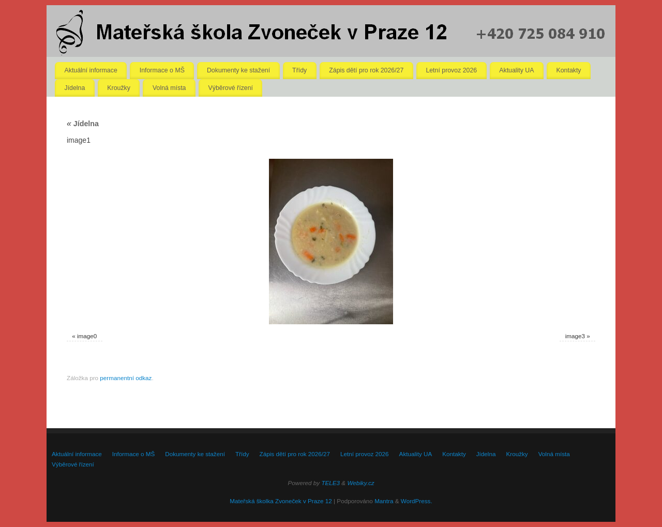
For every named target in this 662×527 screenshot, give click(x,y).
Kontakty (568, 70)
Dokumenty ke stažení (238, 70)
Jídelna (75, 88)
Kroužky (118, 88)
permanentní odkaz (126, 377)
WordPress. (416, 501)
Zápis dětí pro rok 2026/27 (366, 70)
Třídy (299, 70)
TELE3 (330, 482)
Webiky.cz (360, 482)
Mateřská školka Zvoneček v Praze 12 (281, 501)
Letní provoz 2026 (451, 70)
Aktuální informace (91, 70)
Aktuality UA (516, 70)
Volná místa (169, 88)
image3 (575, 336)
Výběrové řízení (230, 88)
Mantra (383, 501)
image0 (87, 336)
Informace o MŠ (162, 70)
